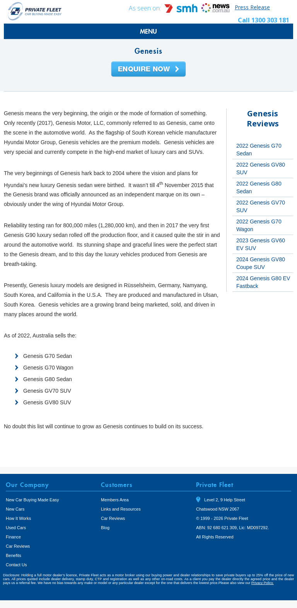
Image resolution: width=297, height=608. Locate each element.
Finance (13, 537)
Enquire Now (148, 69)
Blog (105, 527)
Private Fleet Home (35, 11)
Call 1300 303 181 (263, 20)
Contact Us (16, 564)
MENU (148, 31)
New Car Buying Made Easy (32, 499)
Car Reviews (18, 546)
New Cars (15, 509)
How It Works (18, 518)
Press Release (252, 7)
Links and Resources (121, 509)
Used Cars (16, 527)
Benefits (13, 555)
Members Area (115, 499)
